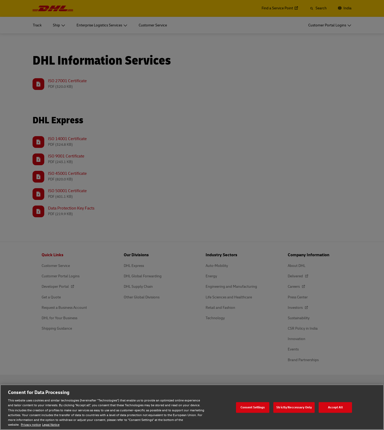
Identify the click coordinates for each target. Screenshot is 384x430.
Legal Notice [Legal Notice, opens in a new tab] (50, 425)
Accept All (335, 407)
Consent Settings (253, 407)
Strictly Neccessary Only (294, 407)
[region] (192, 407)
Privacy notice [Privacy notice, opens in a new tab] (31, 425)
